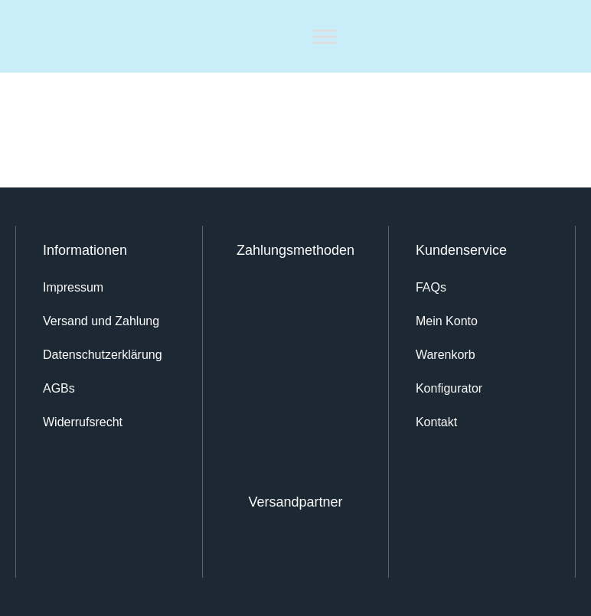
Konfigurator (449, 388)
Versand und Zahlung (101, 321)
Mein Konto (447, 321)
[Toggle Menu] (324, 36)
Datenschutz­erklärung (102, 354)
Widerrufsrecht (82, 422)
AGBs (59, 388)
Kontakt (436, 422)
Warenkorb (445, 354)
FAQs (431, 287)
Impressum (73, 287)
